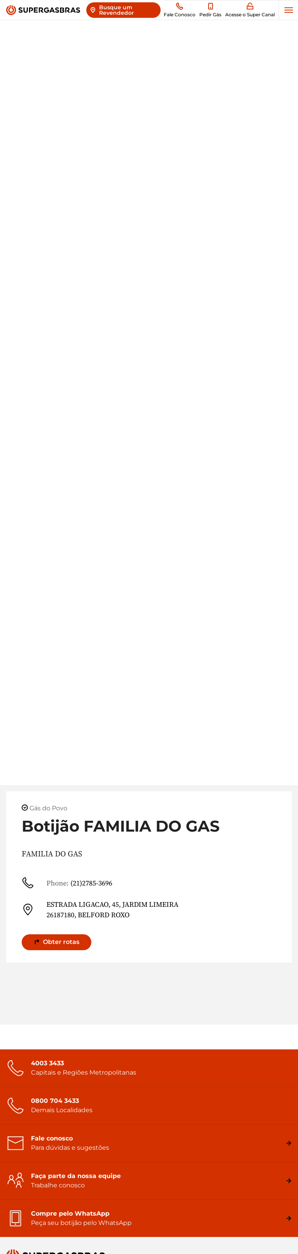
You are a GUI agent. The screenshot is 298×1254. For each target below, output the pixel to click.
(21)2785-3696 (67, 883)
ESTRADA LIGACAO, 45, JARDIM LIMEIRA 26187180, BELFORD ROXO (100, 909)
